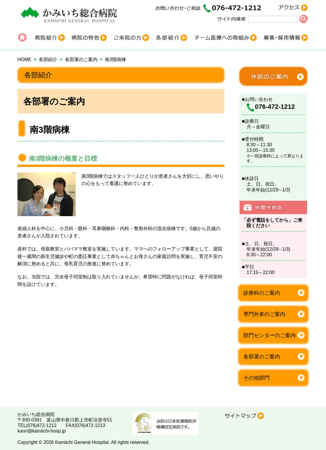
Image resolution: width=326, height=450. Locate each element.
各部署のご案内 (81, 59)
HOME (24, 59)
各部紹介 (48, 59)
